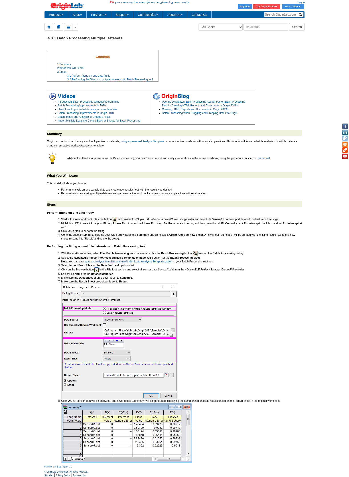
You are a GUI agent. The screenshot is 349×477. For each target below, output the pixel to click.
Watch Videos (293, 6)
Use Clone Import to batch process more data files (87, 109)
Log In (301, 2)
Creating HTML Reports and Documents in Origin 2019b (195, 109)
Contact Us (199, 14)
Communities (148, 14)
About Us (175, 14)
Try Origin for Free (266, 6)
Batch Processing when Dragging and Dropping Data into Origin (200, 113)
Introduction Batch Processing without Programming (88, 101)
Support (122, 14)
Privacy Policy (63, 475)
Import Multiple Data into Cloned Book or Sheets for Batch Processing (99, 120)
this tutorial (263, 158)
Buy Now (245, 6)
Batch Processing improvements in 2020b (82, 105)
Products (56, 14)
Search (297, 27)
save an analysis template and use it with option (128, 261)
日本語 (57, 466)
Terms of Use (79, 475)
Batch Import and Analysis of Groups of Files (84, 116)
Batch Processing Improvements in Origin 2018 (86, 113)
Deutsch (48, 466)
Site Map (48, 475)
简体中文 (67, 466)
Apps (77, 14)
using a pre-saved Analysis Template (142, 141)
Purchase (98, 14)
